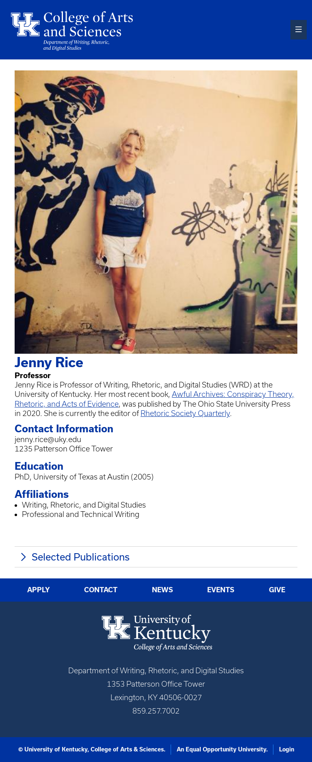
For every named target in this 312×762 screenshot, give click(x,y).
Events (220, 589)
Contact (100, 589)
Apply (38, 589)
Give (277, 589)
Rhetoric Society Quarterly (185, 413)
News (162, 589)
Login (286, 749)
